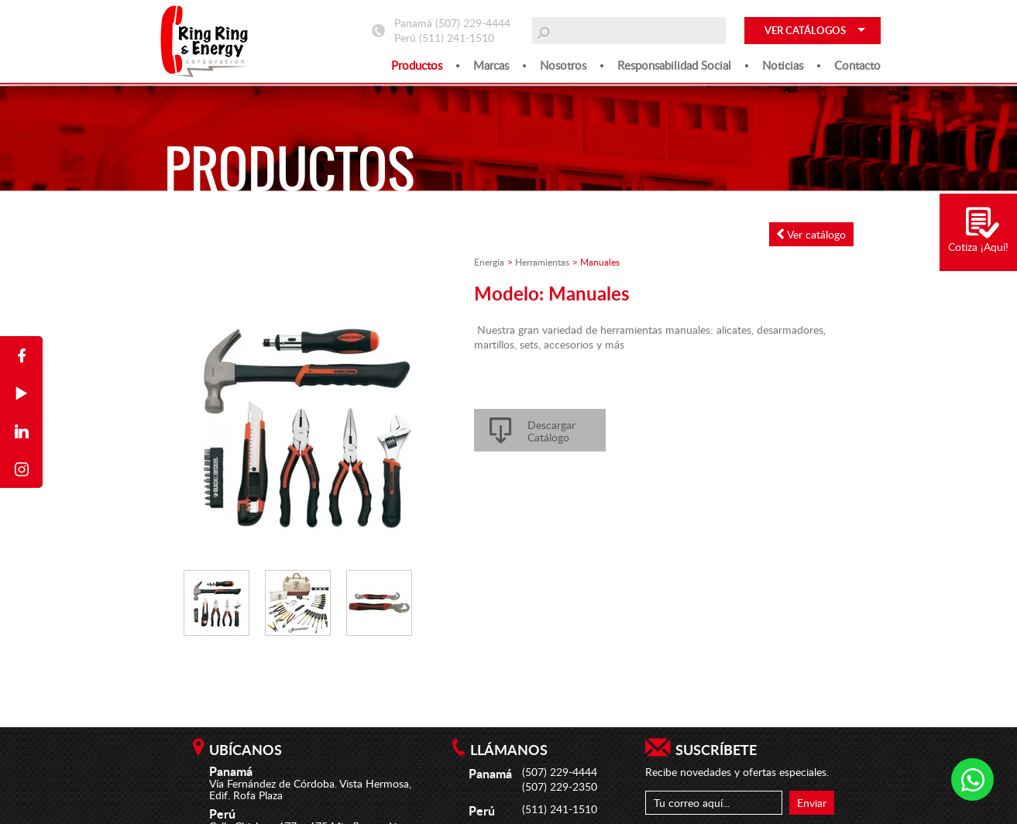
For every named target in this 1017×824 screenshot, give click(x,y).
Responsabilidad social (674, 65)
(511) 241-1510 (456, 37)
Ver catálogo (811, 234)
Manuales (600, 262)
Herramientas (542, 262)
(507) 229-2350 (559, 786)
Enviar (811, 802)
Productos (416, 65)
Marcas (491, 65)
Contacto (857, 65)
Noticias (782, 65)
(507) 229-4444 (472, 22)
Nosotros (563, 65)
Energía (489, 262)
